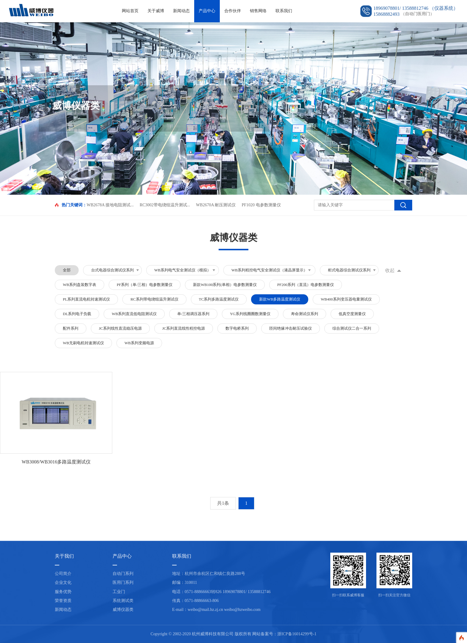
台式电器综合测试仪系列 (112, 270)
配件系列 (70, 328)
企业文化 (63, 583)
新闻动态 (181, 11)
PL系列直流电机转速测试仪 (86, 299)
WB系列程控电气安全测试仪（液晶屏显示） (269, 270)
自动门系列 (123, 574)
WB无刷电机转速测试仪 (83, 343)
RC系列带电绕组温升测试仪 (154, 299)
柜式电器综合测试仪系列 (349, 270)
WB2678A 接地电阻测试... (110, 205)
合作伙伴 (232, 11)
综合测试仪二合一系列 (351, 328)
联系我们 (283, 11)
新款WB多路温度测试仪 (279, 299)
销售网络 (258, 11)
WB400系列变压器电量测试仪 (346, 299)
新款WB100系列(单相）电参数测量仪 (225, 284)
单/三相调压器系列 (193, 314)
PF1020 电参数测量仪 (261, 205)
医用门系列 (123, 583)
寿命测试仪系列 (304, 314)
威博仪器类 (123, 610)
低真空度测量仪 (352, 314)
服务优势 (63, 591)
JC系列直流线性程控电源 (183, 328)
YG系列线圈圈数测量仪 (250, 314)
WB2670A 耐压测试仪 (216, 205)
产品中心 (207, 11)
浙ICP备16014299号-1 (296, 634)
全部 (67, 270)
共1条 (223, 503)
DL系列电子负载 (77, 314)
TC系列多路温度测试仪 (219, 299)
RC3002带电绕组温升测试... (165, 205)
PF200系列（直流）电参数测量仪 (305, 284)
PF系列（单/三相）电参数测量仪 (144, 284)
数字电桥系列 (237, 328)
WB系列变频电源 (139, 343)
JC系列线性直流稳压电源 (120, 328)
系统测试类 (123, 600)
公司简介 (63, 574)
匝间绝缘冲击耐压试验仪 (290, 328)
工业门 (119, 591)
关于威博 (155, 11)
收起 (390, 270)
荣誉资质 (63, 600)
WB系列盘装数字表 (79, 284)
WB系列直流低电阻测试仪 (134, 314)
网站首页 (130, 11)
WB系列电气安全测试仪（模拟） (182, 270)
